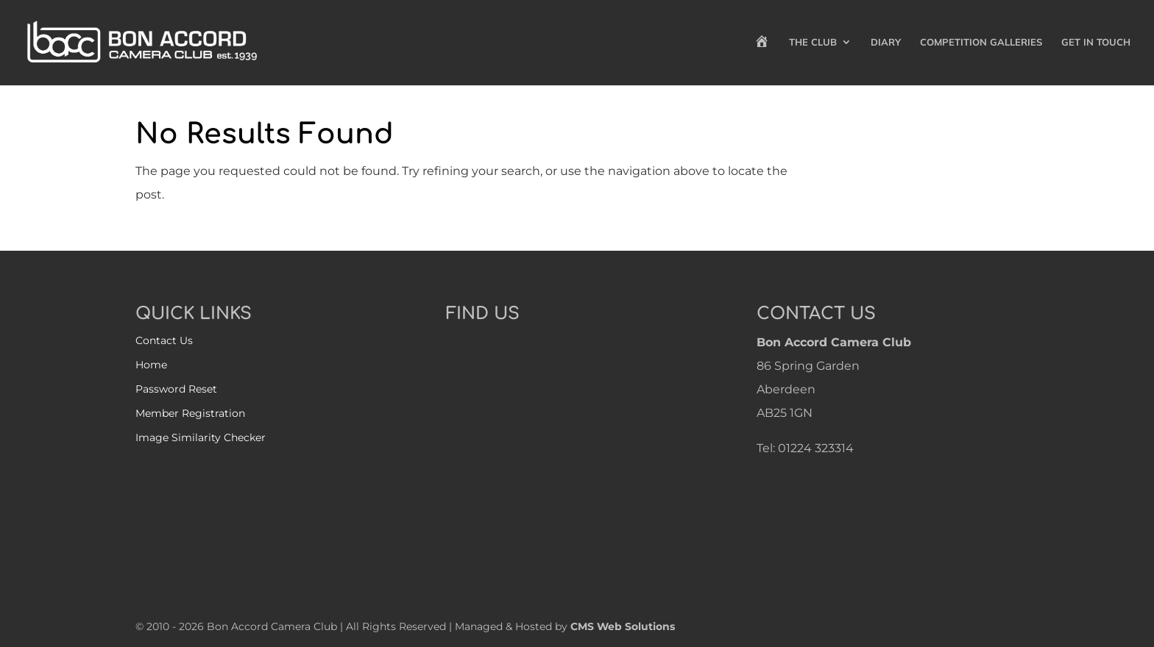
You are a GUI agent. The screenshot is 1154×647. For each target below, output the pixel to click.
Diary (886, 42)
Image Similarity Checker (200, 437)
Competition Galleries (981, 42)
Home (151, 364)
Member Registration (190, 413)
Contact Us (164, 340)
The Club (813, 42)
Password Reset (176, 389)
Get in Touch (1095, 42)
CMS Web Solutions (622, 626)
